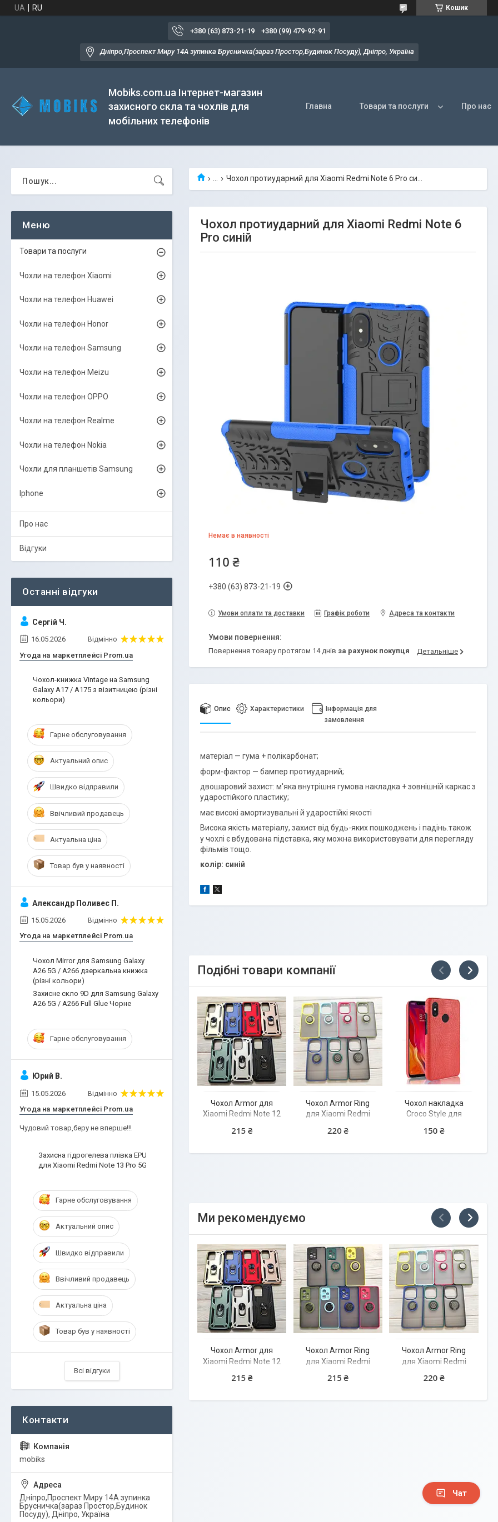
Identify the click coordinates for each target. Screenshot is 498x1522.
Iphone (31, 493)
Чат (451, 1493)
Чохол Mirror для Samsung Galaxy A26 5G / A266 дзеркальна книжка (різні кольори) (90, 971)
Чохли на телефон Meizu (64, 372)
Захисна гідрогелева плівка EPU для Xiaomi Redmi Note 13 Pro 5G (92, 1160)
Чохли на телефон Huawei (66, 299)
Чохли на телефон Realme (66, 420)
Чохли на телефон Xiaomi (65, 275)
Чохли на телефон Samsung (70, 347)
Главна (319, 106)
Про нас (33, 523)
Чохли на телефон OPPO (63, 396)
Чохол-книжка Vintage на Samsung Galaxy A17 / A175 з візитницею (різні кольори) (95, 689)
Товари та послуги (394, 106)
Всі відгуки (92, 1370)
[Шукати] (159, 181)
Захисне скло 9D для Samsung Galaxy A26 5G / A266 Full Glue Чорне (95, 998)
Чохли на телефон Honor (63, 323)
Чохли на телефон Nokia (63, 444)
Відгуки (33, 548)
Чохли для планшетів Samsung (76, 468)
